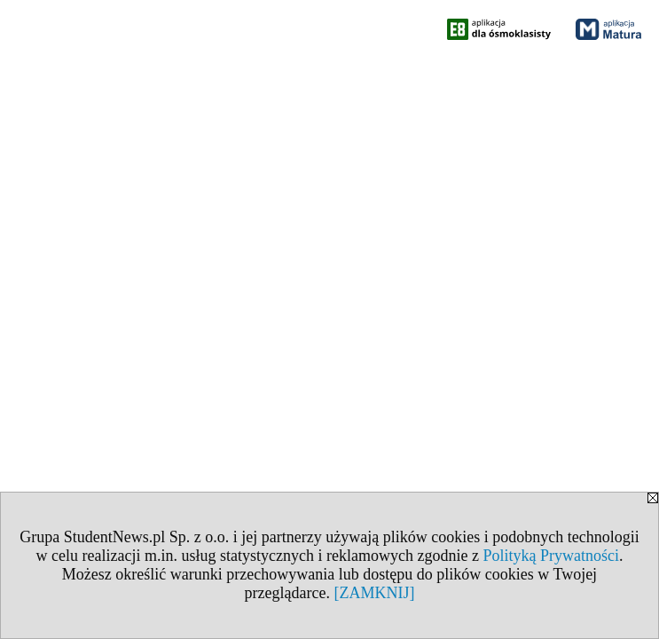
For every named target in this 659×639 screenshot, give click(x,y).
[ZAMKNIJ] (373, 593)
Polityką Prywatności (550, 555)
